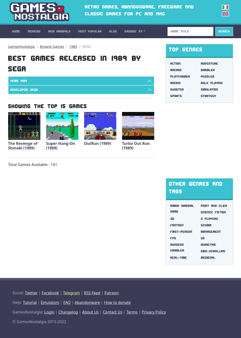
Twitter (31, 292)
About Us (90, 312)
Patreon (112, 292)
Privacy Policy (154, 312)
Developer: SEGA (24, 90)
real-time (178, 257)
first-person (181, 232)
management (211, 232)
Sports (176, 96)
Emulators (50, 302)
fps (173, 238)
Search (224, 31)
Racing (175, 83)
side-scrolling (213, 251)
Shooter (177, 89)
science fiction (213, 212)
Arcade (176, 70)
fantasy (177, 225)
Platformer (180, 76)
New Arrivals (59, 31)
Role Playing (212, 83)
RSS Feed (92, 292)
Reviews (34, 31)
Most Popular (90, 31)
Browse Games (52, 46)
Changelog (68, 312)
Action (175, 63)
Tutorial (30, 302)
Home (16, 31)
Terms (131, 312)
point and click (214, 206)
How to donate (117, 302)
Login (49, 312)
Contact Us (112, 312)
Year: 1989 (18, 81)
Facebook (50, 292)
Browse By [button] (133, 31)
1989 (73, 46)
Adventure (209, 63)
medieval (208, 257)
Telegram (71, 292)
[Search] (190, 31)
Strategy (208, 96)
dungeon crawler (177, 247)
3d (172, 219)
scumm (206, 225)
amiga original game (182, 208)
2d (203, 238)
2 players (209, 219)
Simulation (209, 89)
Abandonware (87, 302)
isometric (208, 244)
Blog (113, 31)
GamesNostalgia (21, 46)
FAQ (66, 302)
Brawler (208, 70)
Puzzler (207, 76)
